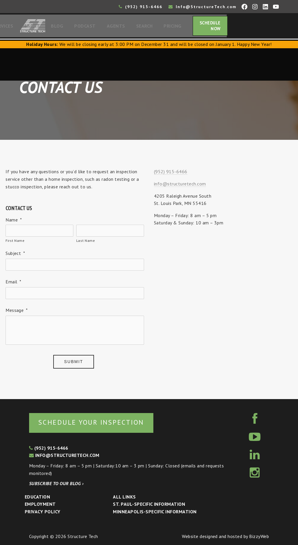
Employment (40, 504)
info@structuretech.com (180, 185)
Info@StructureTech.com (202, 6)
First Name (15, 242)
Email (14, 283)
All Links (124, 497)
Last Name (85, 242)
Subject (15, 255)
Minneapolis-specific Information (154, 511)
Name (14, 221)
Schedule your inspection (97, 422)
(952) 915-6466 (140, 6)
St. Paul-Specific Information (149, 504)
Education (37, 497)
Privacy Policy (43, 511)
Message (17, 312)
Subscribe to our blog (56, 483)
